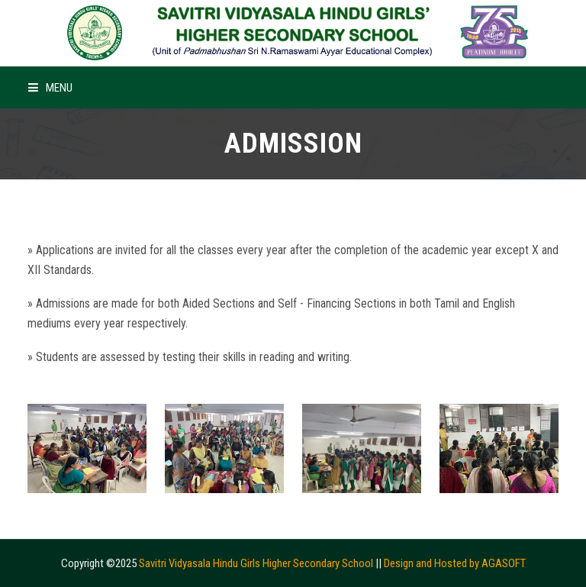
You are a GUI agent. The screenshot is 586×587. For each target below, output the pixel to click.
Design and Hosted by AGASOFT (455, 563)
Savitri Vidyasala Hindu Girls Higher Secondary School (256, 563)
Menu (50, 88)
